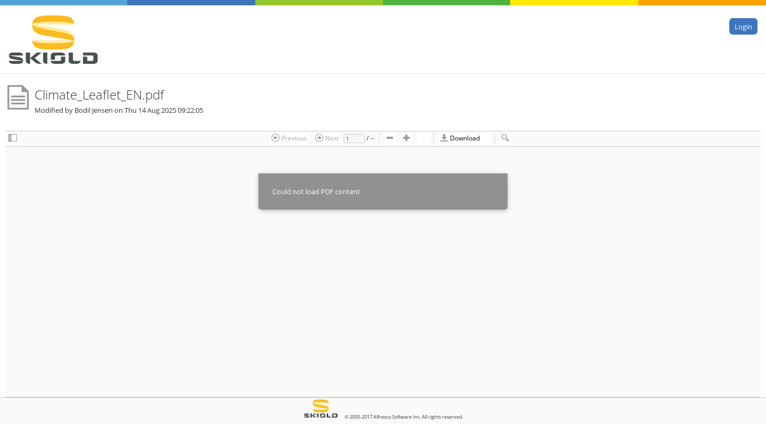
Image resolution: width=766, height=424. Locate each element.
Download (460, 138)
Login (743, 26)
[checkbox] (12, 138)
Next (327, 138)
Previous (289, 138)
